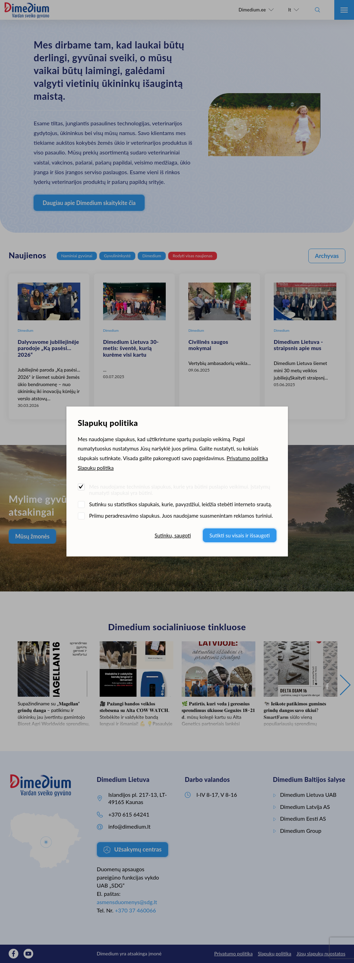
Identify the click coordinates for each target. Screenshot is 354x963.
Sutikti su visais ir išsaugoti (239, 535)
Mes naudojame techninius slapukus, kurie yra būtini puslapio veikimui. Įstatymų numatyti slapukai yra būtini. (179, 489)
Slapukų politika (96, 468)
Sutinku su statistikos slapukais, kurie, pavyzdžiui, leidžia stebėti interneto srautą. (180, 504)
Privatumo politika (247, 458)
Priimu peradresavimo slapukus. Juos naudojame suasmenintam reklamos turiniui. (181, 515)
